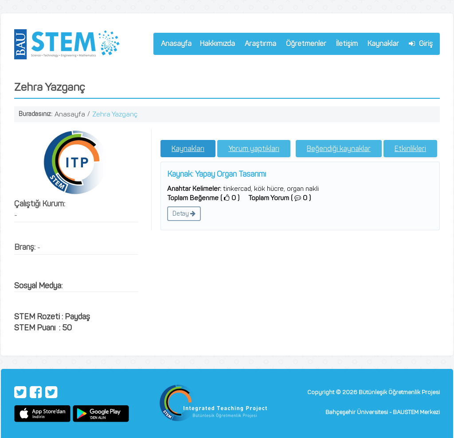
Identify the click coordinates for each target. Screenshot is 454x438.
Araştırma (258, 44)
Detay (184, 213)
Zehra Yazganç (114, 114)
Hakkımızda (215, 44)
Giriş (421, 43)
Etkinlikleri (410, 148)
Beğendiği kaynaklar (339, 148)
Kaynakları (188, 148)
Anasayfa (176, 43)
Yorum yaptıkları (253, 148)
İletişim (347, 43)
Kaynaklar (383, 43)
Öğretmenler (304, 44)
